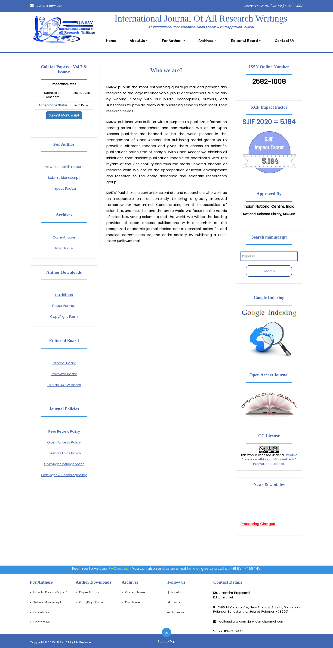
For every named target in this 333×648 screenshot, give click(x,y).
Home (111, 41)
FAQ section (120, 568)
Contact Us (285, 41)
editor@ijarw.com (46, 5)
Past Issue (64, 248)
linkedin (175, 612)
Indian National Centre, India (269, 206)
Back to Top (166, 641)
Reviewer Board (64, 373)
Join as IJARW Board (64, 384)
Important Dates (64, 84)
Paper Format (64, 305)
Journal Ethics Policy (64, 453)
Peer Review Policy (64, 431)
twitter (174, 602)
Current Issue (63, 237)
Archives (208, 41)
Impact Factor (64, 188)
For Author (173, 41)
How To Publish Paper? (64, 166)
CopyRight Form (64, 316)
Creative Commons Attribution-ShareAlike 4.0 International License (269, 459)
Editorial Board (246, 41)
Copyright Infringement (64, 464)
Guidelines (64, 294)
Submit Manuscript (64, 115)
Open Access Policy (64, 442)
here (191, 568)
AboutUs (139, 41)
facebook (176, 592)
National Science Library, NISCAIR (269, 214)
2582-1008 (269, 81)
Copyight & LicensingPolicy (64, 474)
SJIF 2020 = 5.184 (269, 121)
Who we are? (166, 70)
